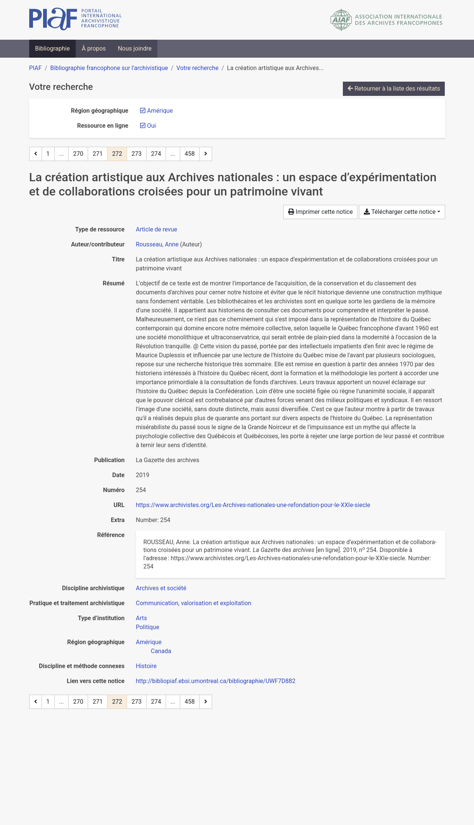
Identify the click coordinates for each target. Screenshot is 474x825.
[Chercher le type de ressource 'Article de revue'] (156, 229)
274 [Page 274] (156, 153)
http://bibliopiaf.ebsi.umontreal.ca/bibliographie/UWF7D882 (216, 681)
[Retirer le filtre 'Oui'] (151, 125)
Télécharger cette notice (399, 211)
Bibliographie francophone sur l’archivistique (109, 68)
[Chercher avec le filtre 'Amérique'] (149, 642)
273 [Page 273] (137, 153)
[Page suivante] (205, 154)
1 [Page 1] (48, 153)
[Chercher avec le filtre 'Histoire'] (146, 666)
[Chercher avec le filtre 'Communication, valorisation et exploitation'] (193, 603)
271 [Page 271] (98, 153)
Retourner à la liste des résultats (394, 88)
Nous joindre (134, 48)
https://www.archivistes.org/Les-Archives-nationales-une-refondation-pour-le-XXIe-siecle (253, 505)
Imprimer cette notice (320, 211)
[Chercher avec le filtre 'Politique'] (147, 627)
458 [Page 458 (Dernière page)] (190, 153)
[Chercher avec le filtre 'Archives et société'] (161, 588)
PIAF (35, 68)
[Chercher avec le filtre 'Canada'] (161, 651)
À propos (94, 48)
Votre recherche (197, 68)
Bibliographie (52, 48)
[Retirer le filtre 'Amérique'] (160, 110)
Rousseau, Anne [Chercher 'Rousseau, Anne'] (157, 244)
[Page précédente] (35, 154)
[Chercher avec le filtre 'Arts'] (141, 618)
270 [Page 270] (78, 153)
